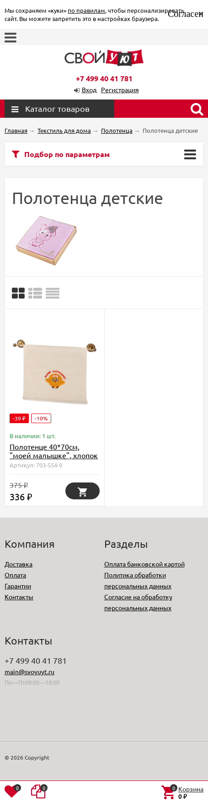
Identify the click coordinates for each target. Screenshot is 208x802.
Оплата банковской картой (144, 564)
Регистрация (120, 89)
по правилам (86, 10)
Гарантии (18, 586)
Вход (89, 89)
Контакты (19, 596)
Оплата (15, 575)
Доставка (18, 564)
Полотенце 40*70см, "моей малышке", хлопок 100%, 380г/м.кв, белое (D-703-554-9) (54, 459)
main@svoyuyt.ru (29, 671)
